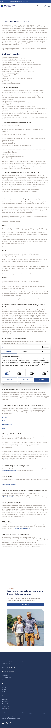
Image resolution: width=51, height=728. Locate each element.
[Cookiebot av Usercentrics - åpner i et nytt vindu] (43, 347)
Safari (4, 428)
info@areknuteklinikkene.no (9, 460)
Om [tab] (42, 351)
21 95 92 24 (13, 667)
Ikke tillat (9, 379)
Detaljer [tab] (26, 351)
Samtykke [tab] (8, 351)
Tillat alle (41, 379)
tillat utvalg (25, 379)
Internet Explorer (7, 424)
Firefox (4, 421)
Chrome (4, 417)
